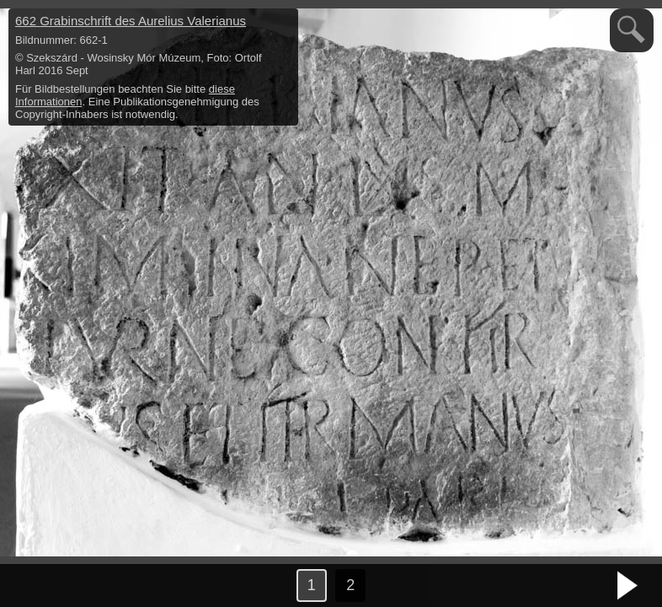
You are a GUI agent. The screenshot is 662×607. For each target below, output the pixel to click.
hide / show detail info (283, 23)
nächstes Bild (628, 586)
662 (130, 20)
